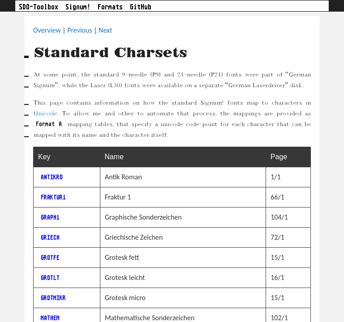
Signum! (77, 6)
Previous (79, 30)
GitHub (140, 6)
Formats (110, 6)
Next (105, 30)
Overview (47, 30)
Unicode (45, 113)
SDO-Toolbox (38, 6)
